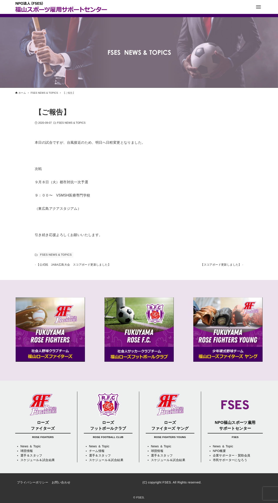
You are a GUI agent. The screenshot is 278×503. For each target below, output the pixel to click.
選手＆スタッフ (31, 455)
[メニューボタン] (258, 7)
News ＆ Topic (30, 446)
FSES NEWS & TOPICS (71, 122)
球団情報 (26, 451)
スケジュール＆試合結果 (37, 460)
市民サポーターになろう (230, 460)
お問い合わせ (61, 482)
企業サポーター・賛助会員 (231, 455)
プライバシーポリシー (32, 482)
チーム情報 (97, 451)
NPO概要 (219, 451)
